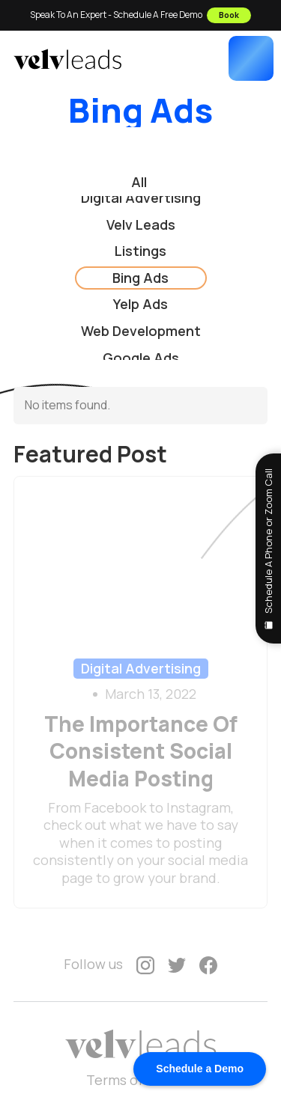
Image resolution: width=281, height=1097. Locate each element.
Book (229, 14)
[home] (67, 59)
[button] (251, 58)
